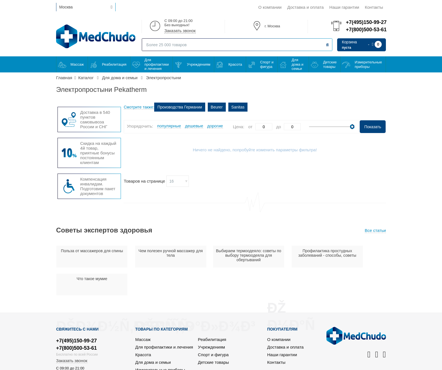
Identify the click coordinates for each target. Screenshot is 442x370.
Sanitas (238, 107)
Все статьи (375, 230)
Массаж (77, 64)
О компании (270, 7)
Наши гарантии (344, 7)
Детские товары (330, 64)
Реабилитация (114, 64)
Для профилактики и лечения (157, 64)
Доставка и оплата (305, 7)
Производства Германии (179, 107)
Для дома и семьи (298, 64)
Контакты (374, 7)
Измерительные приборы (368, 64)
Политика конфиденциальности (355, 364)
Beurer (217, 107)
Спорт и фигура (266, 64)
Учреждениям (198, 64)
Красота (235, 64)
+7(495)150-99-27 (366, 22)
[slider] (352, 126)
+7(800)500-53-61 (366, 29)
